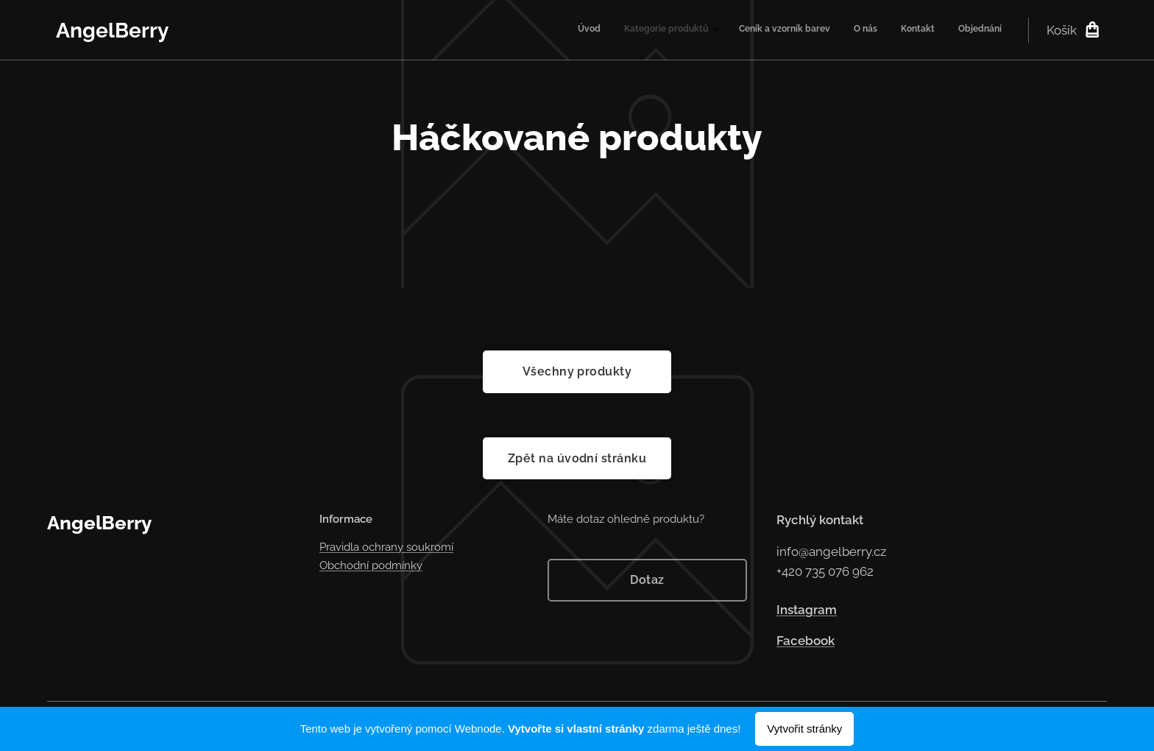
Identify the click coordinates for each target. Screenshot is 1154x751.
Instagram (806, 609)
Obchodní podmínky (370, 565)
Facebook (805, 641)
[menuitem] (880, 30)
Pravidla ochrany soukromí (386, 547)
